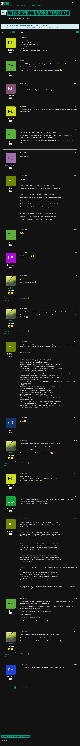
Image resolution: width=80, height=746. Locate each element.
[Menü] (77, 2)
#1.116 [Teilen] (75, 496)
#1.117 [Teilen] (75, 519)
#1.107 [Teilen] (75, 175)
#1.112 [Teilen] (75, 341)
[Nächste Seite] (25, 32)
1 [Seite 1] (5, 32)
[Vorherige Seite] (2, 32)
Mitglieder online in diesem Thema (15, 736)
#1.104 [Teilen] (75, 106)
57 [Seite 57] (16, 32)
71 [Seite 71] (22, 32)
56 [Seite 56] (13, 32)
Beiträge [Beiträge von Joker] (6, 300)
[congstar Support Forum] (5, 3)
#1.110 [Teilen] (75, 275)
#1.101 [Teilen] (75, 37)
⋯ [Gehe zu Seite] (7, 32)
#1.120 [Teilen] (75, 664)
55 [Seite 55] (10, 32)
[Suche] (73, 2)
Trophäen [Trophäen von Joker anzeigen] (6, 298)
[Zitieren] (75, 54)
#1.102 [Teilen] (75, 60)
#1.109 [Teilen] (75, 252)
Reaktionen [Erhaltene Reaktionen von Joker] (7, 297)
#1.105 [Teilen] (75, 129)
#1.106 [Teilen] (75, 153)
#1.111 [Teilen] (76, 308)
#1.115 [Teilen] (75, 473)
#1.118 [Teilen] (75, 598)
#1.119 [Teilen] (75, 631)
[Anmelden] (36, 2)
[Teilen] (77, 32)
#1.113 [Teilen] (75, 417)
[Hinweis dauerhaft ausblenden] (76, 26)
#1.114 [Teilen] (75, 440)
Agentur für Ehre (53, 27)
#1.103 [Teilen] (75, 83)
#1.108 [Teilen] (75, 229)
